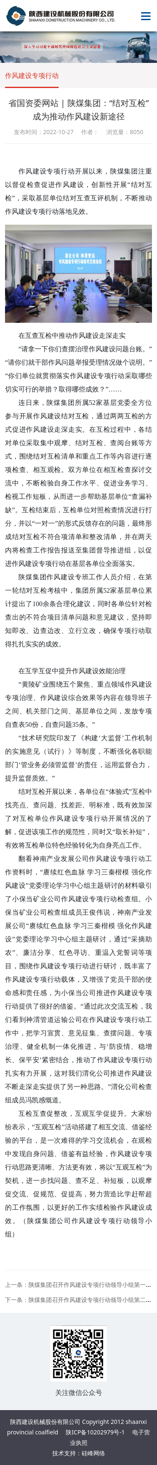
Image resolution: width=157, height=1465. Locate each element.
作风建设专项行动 (32, 75)
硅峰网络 (93, 1453)
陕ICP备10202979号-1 (95, 1432)
